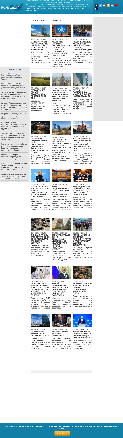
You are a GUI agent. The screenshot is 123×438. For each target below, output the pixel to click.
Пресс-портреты (31, 10)
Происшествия (78, 4)
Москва (36, 0)
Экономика (45, 4)
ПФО (79, 0)
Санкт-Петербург (62, 0)
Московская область (47, 0)
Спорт (28, 6)
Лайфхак (66, 8)
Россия (29, 0)
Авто (63, 6)
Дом (38, 8)
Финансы (60, 4)
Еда (32, 6)
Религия (77, 6)
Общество (68, 4)
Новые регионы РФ (65, 2)
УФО (47, 2)
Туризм (83, 6)
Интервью (74, 8)
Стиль (33, 8)
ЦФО (75, 0)
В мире (28, 4)
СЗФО (71, 0)
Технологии (47, 6)
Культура (69, 6)
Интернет (56, 6)
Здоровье (38, 6)
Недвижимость (46, 8)
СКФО (89, 0)
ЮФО (84, 0)
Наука (87, 4)
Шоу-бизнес (57, 8)
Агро (89, 6)
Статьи (81, 8)
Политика (35, 4)
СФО (51, 2)
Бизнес (52, 4)
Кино (28, 8)
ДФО (55, 2)
